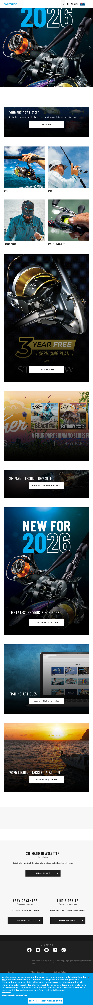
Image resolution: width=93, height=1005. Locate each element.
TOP (46, 938)
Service (11, 972)
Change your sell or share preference (15, 995)
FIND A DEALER (72, 4)
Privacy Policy (60, 972)
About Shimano (37, 972)
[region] (46, 989)
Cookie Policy (6, 992)
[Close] (89, 977)
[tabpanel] (46, 47)
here (4, 979)
